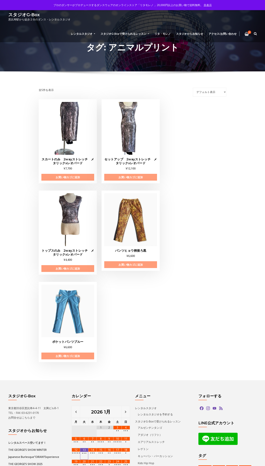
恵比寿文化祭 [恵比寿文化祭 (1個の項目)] (208, 434)
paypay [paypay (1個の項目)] (245, 346)
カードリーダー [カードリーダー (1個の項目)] (233, 365)
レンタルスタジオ (83, 34)
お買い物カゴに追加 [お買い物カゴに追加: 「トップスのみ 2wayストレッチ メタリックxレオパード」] (156, 164)
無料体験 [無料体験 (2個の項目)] (225, 434)
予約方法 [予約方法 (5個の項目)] (244, 421)
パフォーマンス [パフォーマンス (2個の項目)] (226, 403)
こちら (26, 296)
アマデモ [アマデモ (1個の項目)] (205, 358)
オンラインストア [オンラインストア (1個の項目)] (210, 365)
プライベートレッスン (151, 355)
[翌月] (126, 290)
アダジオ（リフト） (150, 313)
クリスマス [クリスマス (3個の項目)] (236, 371)
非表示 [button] (208, 5)
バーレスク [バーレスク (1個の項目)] (206, 403)
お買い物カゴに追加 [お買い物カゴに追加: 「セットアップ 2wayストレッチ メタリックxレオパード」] (108, 164)
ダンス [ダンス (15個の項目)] (244, 390)
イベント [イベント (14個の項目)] (247, 358)
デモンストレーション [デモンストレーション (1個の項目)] (212, 396)
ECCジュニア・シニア (151, 348)
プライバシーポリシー (148, 383)
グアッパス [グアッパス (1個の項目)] (219, 377)
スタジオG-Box (24, 14)
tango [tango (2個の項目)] (215, 352)
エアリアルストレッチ (151, 320)
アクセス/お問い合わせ (223, 34)
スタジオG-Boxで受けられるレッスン (125, 34)
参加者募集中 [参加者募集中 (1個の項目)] (208, 428)
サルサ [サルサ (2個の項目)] (234, 377)
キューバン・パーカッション (155, 334)
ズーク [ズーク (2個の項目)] (204, 390)
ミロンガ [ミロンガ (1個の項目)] (225, 415)
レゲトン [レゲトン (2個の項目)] (205, 421)
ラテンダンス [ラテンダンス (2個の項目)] (242, 415)
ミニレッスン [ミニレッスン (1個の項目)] (208, 415)
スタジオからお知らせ (189, 34)
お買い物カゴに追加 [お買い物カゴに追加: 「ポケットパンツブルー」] (59, 234)
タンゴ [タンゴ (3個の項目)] (231, 390)
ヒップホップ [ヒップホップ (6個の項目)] (208, 409)
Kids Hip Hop (146, 341)
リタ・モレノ (162, 34)
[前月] (76, 290)
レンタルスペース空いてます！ (27, 321)
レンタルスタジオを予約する (155, 292)
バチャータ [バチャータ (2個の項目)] (236, 396)
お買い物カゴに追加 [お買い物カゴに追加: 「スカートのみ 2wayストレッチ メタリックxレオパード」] (59, 164)
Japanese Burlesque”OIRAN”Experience (33, 335)
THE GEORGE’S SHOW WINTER (27, 328)
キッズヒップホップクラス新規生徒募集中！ (35, 349)
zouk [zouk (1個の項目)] (226, 352)
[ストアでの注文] (209, 92)
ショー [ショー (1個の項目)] (246, 377)
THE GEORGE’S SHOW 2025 (25, 342)
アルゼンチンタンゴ (150, 306)
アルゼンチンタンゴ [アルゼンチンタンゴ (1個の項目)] (226, 358)
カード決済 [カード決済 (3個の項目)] (206, 371)
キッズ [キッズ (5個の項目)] (221, 371)
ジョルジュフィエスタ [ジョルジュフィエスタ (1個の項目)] (212, 383)
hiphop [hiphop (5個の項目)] (232, 346)
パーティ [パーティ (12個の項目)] (244, 403)
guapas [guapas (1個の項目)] (219, 346)
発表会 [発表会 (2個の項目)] (238, 434)
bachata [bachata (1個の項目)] (205, 346)
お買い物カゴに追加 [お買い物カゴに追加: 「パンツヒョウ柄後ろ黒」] (205, 156)
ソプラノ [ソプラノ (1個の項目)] (218, 390)
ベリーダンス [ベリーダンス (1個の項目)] (242, 409)
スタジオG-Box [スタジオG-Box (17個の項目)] (238, 383)
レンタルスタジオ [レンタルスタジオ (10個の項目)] (225, 421)
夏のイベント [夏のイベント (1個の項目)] (227, 428)
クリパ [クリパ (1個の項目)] (204, 377)
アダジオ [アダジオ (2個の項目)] (239, 352)
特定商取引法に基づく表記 (154, 369)
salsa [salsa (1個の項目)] (203, 352)
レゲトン (143, 327)
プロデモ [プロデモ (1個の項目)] (225, 409)
